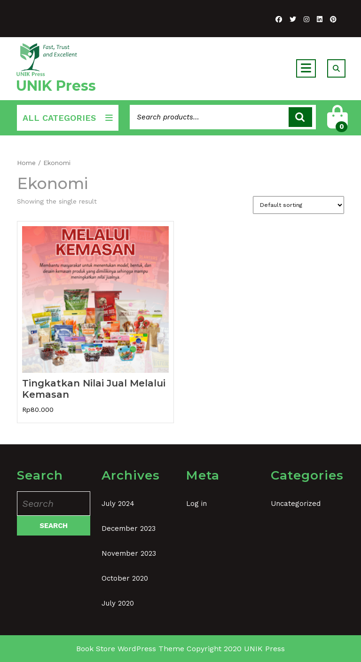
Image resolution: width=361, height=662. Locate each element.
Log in (196, 503)
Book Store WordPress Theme (130, 648)
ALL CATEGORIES (68, 118)
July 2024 (118, 503)
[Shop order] (298, 205)
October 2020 (125, 578)
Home (26, 162)
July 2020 (118, 603)
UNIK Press (56, 86)
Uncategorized (296, 503)
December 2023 (129, 528)
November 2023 (129, 553)
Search (300, 117)
